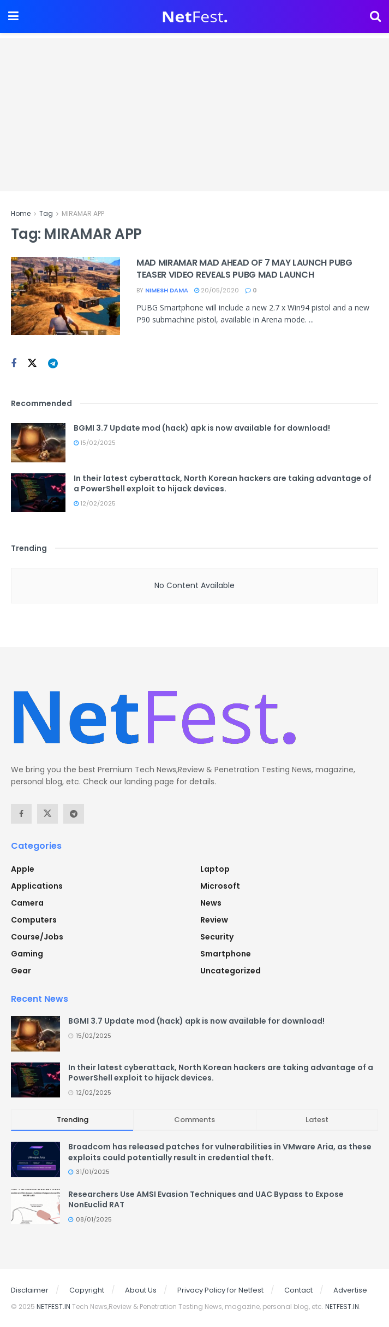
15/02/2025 (95, 442)
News (211, 902)
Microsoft (220, 885)
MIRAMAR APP (83, 213)
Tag (46, 213)
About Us (141, 1290)
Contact (298, 1290)
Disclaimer (30, 1290)
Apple (22, 869)
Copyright (86, 1290)
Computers (34, 919)
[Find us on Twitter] (32, 363)
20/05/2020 (216, 290)
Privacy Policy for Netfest (220, 1290)
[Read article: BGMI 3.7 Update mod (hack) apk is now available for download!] (38, 442)
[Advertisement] (194, 114)
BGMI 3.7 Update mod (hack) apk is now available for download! (202, 427)
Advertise (350, 1290)
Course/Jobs (37, 936)
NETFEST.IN (53, 1306)
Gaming (27, 953)
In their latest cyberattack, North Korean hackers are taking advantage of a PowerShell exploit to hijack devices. (223, 484)
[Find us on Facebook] (13, 363)
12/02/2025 (95, 503)
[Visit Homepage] (194, 16)
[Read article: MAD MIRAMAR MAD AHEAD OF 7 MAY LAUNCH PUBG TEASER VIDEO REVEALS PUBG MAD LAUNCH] (65, 296)
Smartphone (225, 953)
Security (217, 936)
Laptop (215, 869)
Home (21, 213)
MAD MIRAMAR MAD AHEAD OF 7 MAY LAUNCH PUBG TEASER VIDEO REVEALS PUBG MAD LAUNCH (244, 268)
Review (214, 919)
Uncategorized (230, 970)
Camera (27, 902)
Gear (21, 970)
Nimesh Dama (166, 290)
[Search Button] (375, 16)
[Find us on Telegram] (53, 363)
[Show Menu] (13, 16)
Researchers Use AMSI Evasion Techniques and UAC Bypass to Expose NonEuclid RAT (206, 1200)
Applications (37, 885)
